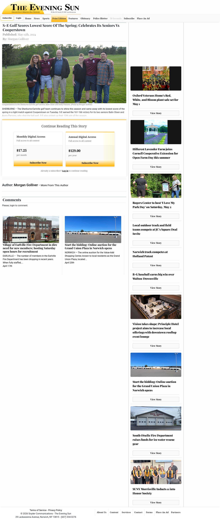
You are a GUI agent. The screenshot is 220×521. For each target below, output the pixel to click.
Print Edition (59, 18)
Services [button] (126, 512)
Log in (65, 171)
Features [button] (73, 18)
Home (28, 18)
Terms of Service (38, 510)
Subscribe (7, 18)
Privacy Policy (55, 510)
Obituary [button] (85, 18)
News (37, 18)
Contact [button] (138, 512)
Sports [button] (46, 18)
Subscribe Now (38, 162)
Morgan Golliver (26, 185)
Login (18, 18)
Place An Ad (143, 18)
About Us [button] (102, 512)
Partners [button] (176, 512)
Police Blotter (100, 18)
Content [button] (114, 512)
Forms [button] (149, 512)
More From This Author (54, 185)
